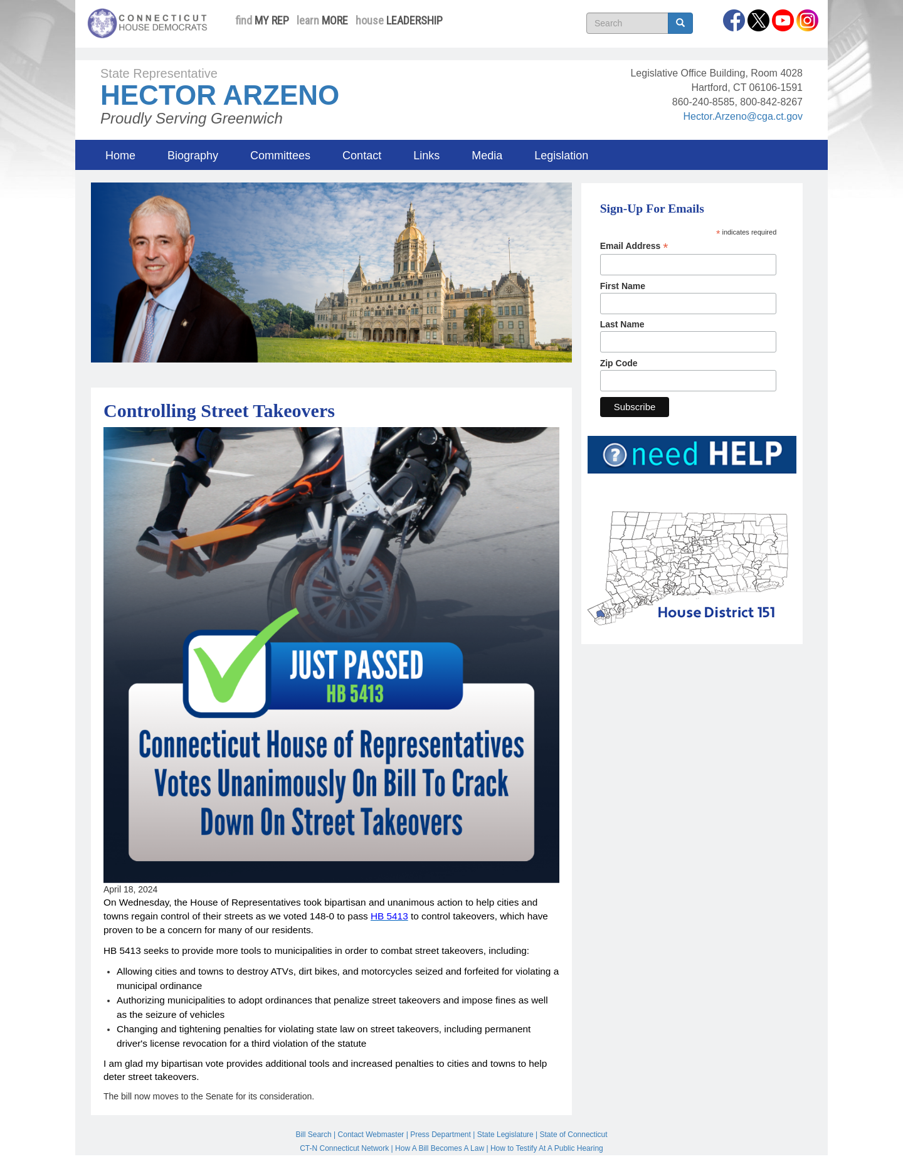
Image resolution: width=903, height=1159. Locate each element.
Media (487, 155)
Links (426, 155)
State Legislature (505, 1134)
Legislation (561, 155)
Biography (192, 155)
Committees (280, 155)
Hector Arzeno (219, 95)
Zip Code (619, 363)
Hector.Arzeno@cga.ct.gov (743, 116)
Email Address (634, 246)
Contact (361, 155)
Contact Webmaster (371, 1134)
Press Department (440, 1134)
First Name (622, 286)
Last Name (622, 324)
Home (120, 155)
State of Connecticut (574, 1134)
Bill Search (313, 1134)
